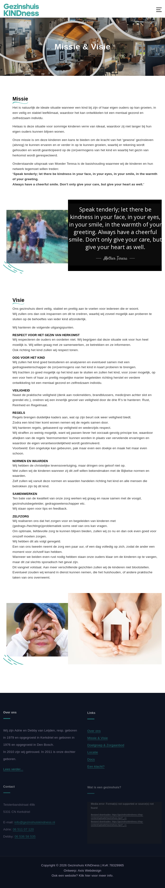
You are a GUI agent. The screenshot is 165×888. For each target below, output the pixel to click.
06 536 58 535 (25, 838)
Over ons (94, 733)
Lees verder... (13, 771)
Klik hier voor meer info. (96, 875)
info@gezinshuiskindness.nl (35, 824)
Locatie (92, 754)
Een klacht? (95, 769)
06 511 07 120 (23, 831)
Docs (91, 761)
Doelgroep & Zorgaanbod (105, 747)
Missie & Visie (97, 740)
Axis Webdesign (89, 870)
